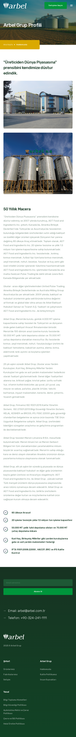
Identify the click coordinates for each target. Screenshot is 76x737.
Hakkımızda (45, 669)
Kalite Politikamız (48, 674)
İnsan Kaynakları (48, 680)
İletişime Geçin (56, 5)
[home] (14, 5)
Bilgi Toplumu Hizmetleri (15, 700)
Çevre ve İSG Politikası (14, 718)
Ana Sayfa (8, 45)
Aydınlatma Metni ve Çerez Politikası (16, 712)
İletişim (6, 680)
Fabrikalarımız (10, 674)
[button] (71, 5)
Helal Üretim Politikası (14, 724)
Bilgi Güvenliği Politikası (14, 705)
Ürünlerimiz (9, 669)
